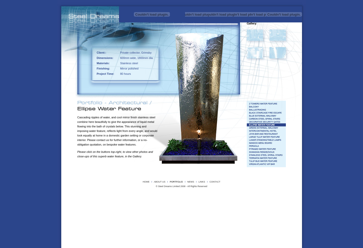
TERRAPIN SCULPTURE (227, 198)
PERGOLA (97, 208)
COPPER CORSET (94, 194)
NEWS (190, 182)
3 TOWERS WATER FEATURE (101, 201)
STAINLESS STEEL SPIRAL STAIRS (171, 208)
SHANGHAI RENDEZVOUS (142, 208)
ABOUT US (159, 182)
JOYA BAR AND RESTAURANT (187, 205)
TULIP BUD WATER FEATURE (229, 208)
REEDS (143, 198)
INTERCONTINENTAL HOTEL (159, 205)
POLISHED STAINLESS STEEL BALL (113, 198)
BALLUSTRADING (150, 201)
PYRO (134, 198)
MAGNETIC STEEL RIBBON (228, 194)
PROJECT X (91, 198)
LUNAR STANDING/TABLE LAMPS (248, 205)
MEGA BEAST (248, 194)
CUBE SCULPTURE (121, 194)
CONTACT (214, 182)
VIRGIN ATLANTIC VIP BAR (269, 208)
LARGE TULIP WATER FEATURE (217, 205)
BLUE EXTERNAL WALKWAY (205, 201)
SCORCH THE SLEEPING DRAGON (164, 198)
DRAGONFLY (149, 194)
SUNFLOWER (207, 198)
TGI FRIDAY (249, 208)
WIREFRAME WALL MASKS (259, 198)
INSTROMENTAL (176, 194)
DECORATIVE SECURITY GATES (263, 201)
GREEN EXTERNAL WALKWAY (131, 205)
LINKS (201, 182)
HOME (146, 182)
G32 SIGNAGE (109, 205)
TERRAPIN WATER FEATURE (201, 208)
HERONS (162, 194)
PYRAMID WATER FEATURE (116, 208)
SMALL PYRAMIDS (191, 198)
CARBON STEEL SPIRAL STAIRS (233, 201)
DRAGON (137, 194)
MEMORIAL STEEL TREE (268, 194)
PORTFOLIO (176, 182)
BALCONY (135, 201)
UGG (242, 198)
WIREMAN (278, 198)
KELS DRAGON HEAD (195, 194)
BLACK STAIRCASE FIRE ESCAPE (175, 201)
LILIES (211, 194)
